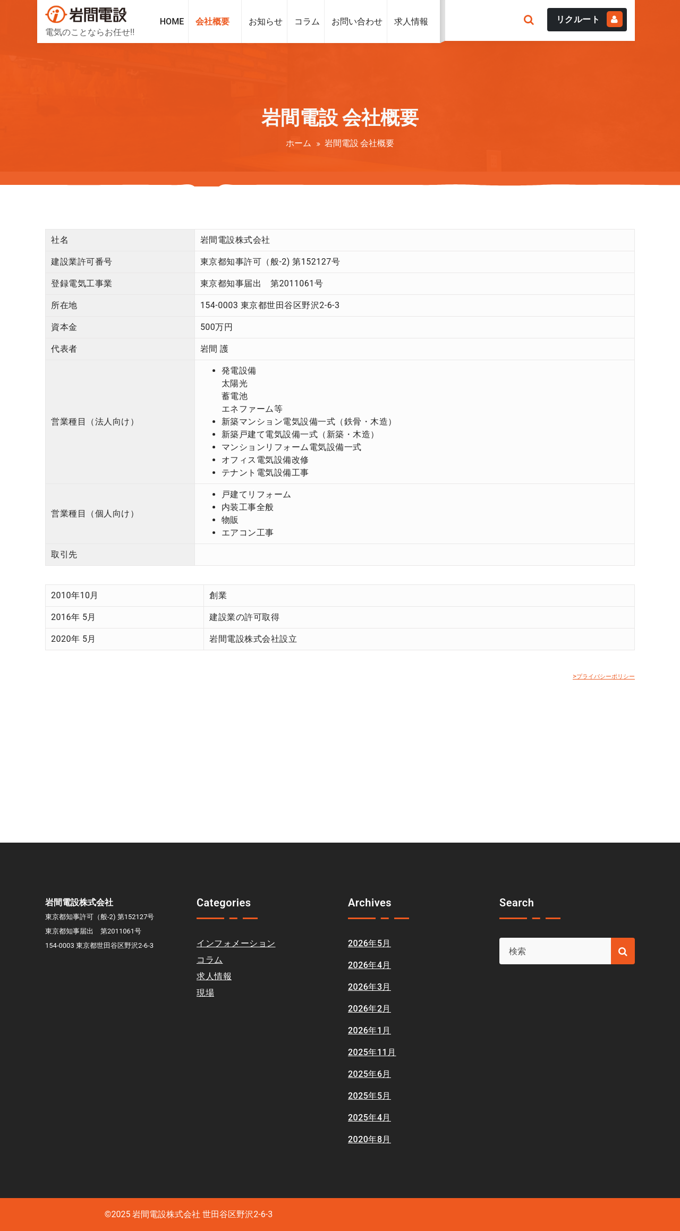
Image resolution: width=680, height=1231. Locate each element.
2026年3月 (369, 987)
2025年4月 (369, 1118)
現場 (205, 993)
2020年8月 (369, 1139)
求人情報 (214, 976)
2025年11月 (372, 1052)
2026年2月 (369, 1009)
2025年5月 (369, 1096)
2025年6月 (369, 1074)
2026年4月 (369, 965)
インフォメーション (236, 943)
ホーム (298, 143)
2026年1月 (369, 1030)
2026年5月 (369, 943)
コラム (210, 960)
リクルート (589, 19)
